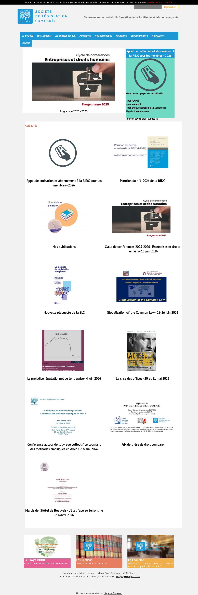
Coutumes (121, 36)
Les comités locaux (65, 36)
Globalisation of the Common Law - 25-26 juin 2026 (142, 312)
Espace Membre (139, 36)
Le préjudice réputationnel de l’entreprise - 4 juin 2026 (64, 378)
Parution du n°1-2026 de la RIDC (142, 181)
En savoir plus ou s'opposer (159, 2)
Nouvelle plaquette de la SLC (64, 312)
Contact (26, 44)
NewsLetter (158, 36)
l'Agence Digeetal (113, 593)
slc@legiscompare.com (128, 576)
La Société (27, 36)
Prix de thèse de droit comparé (142, 444)
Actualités (85, 36)
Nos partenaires (103, 35)
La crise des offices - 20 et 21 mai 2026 (142, 378)
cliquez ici (152, 118)
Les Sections (44, 36)
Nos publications (64, 247)
